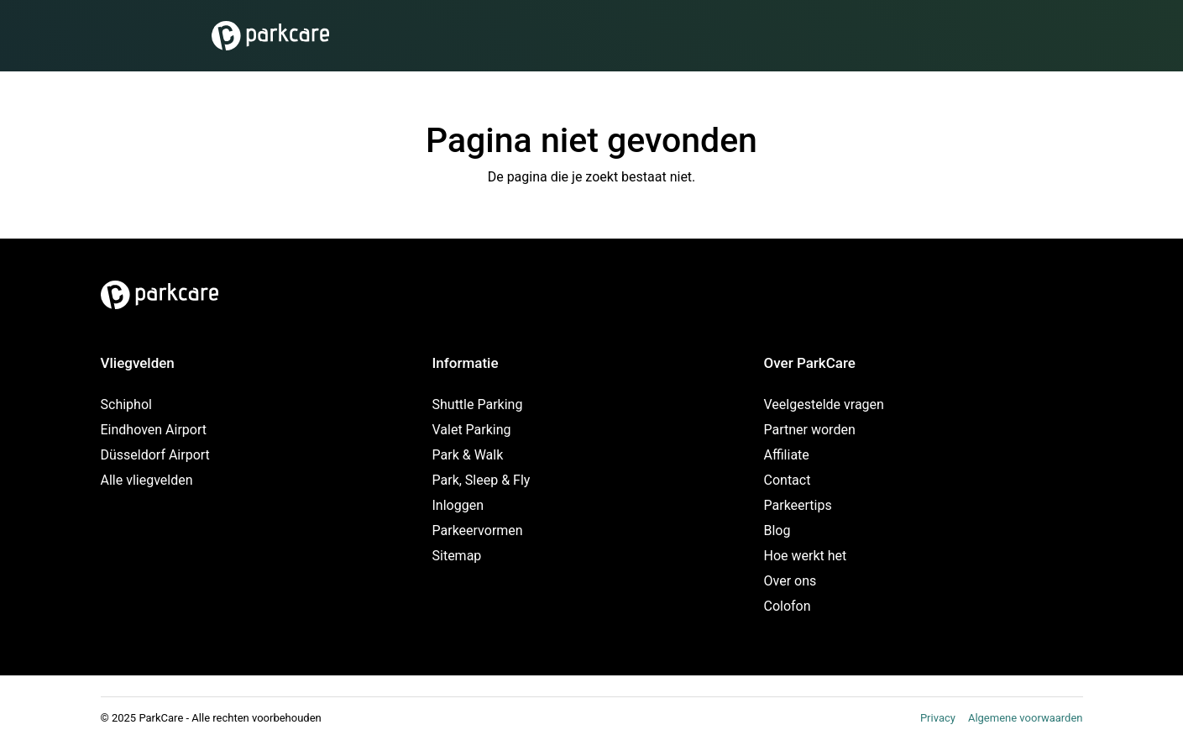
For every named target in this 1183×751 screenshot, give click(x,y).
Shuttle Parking (477, 404)
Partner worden (810, 430)
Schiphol (126, 404)
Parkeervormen (477, 530)
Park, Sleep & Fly (481, 480)
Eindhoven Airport (154, 430)
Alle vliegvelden (147, 480)
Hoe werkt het (805, 556)
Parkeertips (798, 505)
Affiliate (786, 455)
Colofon (787, 606)
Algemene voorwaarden (1025, 718)
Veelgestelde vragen (824, 404)
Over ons (790, 581)
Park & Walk (468, 455)
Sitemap (457, 556)
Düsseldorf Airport (155, 455)
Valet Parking (471, 430)
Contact (787, 480)
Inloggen (458, 505)
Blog (777, 530)
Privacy (937, 718)
